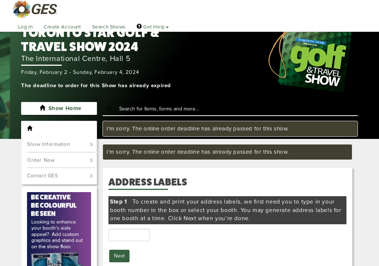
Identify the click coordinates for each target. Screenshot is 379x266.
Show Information (48, 144)
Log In (25, 27)
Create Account (62, 27)
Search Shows (108, 27)
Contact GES (42, 176)
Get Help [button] (153, 27)
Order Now (40, 160)
